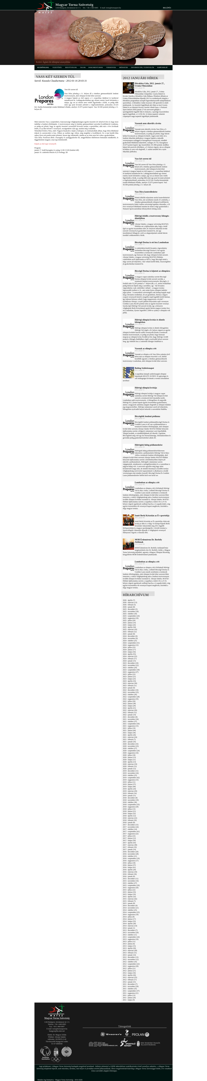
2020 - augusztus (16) (130, 753)
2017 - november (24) (131, 827)
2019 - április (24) (129, 789)
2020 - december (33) (130, 744)
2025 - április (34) (129, 627)
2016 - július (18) (129, 863)
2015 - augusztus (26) (130, 888)
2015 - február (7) (129, 901)
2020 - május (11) (129, 760)
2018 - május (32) (129, 813)
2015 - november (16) (131, 881)
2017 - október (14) (130, 829)
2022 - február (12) (130, 712)
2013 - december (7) (130, 930)
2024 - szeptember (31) (131, 643)
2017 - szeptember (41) (131, 831)
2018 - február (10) (130, 820)
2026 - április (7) (129, 600)
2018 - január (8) (129, 822)
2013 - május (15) (129, 946)
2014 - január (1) (129, 928)
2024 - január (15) (129, 661)
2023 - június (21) (129, 677)
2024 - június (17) (129, 650)
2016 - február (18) (130, 874)
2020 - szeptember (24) (131, 751)
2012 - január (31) (129, 982)
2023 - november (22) (131, 665)
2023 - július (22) (129, 674)
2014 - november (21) (131, 908)
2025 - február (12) (130, 632)
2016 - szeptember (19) (131, 858)
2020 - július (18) (129, 755)
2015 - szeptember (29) (131, 885)
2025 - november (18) (131, 611)
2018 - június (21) (129, 811)
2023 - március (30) (130, 683)
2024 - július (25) (129, 647)
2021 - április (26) (129, 735)
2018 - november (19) (131, 800)
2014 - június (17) (129, 919)
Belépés (167, 8)
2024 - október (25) (130, 641)
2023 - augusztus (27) (130, 672)
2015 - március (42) (130, 899)
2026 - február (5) (129, 605)
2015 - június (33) (129, 892)
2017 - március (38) (130, 845)
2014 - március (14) (130, 926)
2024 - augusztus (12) (130, 645)
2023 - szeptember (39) (131, 670)
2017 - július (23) (129, 836)
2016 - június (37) (129, 865)
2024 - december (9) (130, 636)
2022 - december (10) (130, 690)
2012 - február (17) (130, 980)
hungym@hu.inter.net (57, 1031)
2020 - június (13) (129, 757)
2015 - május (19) (129, 894)
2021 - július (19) (129, 728)
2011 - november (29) (131, 986)
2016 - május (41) (129, 867)
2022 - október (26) (130, 694)
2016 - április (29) (129, 870)
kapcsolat (162, 67)
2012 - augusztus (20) (130, 966)
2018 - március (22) (130, 818)
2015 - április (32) (129, 897)
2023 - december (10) (130, 663)
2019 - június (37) (129, 784)
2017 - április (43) (129, 843)
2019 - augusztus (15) (130, 780)
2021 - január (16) (129, 742)
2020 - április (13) (129, 762)
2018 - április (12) (129, 816)
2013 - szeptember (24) (131, 937)
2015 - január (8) (129, 903)
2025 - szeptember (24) (131, 616)
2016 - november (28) (131, 854)
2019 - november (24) (131, 773)
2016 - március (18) (130, 872)
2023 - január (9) (129, 688)
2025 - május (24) (129, 625)
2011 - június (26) (129, 998)
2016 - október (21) (130, 856)
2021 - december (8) (130, 717)
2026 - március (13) (130, 602)
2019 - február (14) (130, 793)
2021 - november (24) (131, 719)
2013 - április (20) (129, 948)
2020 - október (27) (130, 748)
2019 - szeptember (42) (131, 778)
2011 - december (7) (130, 984)
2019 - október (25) (130, 775)
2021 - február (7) (129, 739)
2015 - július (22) (129, 890)
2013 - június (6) (129, 944)
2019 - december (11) (130, 771)
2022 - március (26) (130, 710)
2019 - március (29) (130, 791)
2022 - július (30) (129, 701)
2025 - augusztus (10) (130, 618)
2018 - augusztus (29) (130, 807)
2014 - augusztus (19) (130, 915)
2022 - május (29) (129, 706)
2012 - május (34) (129, 973)
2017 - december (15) (130, 825)
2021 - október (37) (130, 721)
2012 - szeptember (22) (131, 964)
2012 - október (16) (130, 962)
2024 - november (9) (130, 638)
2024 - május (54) (129, 652)
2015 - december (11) (130, 879)
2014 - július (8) (129, 917)
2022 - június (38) (129, 703)
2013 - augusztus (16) (130, 939)
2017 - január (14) (129, 849)
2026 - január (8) (129, 607)
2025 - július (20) (129, 620)
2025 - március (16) (130, 629)
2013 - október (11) (130, 935)
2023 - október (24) (130, 668)
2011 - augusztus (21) (130, 993)
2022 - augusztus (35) (130, 699)
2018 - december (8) (130, 798)
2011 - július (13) (129, 995)
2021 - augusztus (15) (130, 726)
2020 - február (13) (130, 766)
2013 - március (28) (130, 950)
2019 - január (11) (129, 796)
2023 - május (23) (129, 679)
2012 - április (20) (129, 975)
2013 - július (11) (129, 941)
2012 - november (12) (131, 959)
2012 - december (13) (130, 957)
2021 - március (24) (130, 737)
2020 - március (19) (130, 764)
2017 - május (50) (129, 840)
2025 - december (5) (130, 609)
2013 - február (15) (130, 953)
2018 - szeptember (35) (131, 804)
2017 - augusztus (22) (130, 834)
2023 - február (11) (129, 685)
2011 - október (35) (130, 989)
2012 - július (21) (129, 968)
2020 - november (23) (131, 746)
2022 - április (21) (129, 708)
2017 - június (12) (129, 838)
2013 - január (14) (129, 955)
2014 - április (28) (129, 923)
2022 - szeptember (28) (131, 697)
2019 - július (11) (129, 782)
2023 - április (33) (129, 681)
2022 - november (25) (131, 692)
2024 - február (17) (130, 659)
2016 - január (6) (129, 876)
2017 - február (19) (130, 847)
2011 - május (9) (129, 1000)
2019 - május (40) (129, 787)
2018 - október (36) (130, 802)
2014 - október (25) (130, 910)
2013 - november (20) (131, 932)
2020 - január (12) (129, 769)
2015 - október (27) (130, 883)
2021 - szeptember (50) (131, 724)
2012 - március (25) (130, 977)
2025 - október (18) (130, 614)
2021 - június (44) (129, 730)
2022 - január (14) (129, 715)
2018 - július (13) (129, 809)
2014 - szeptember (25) (131, 912)
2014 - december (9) (130, 906)
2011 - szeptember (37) (131, 991)
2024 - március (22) (130, 656)
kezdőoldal (43, 67)
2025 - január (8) (129, 634)
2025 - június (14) (129, 623)
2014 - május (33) (129, 921)
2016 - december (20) (130, 852)
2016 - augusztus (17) (130, 861)
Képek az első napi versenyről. (45, 144)
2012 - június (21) (129, 971)
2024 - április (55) (129, 654)
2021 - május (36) (129, 733)
